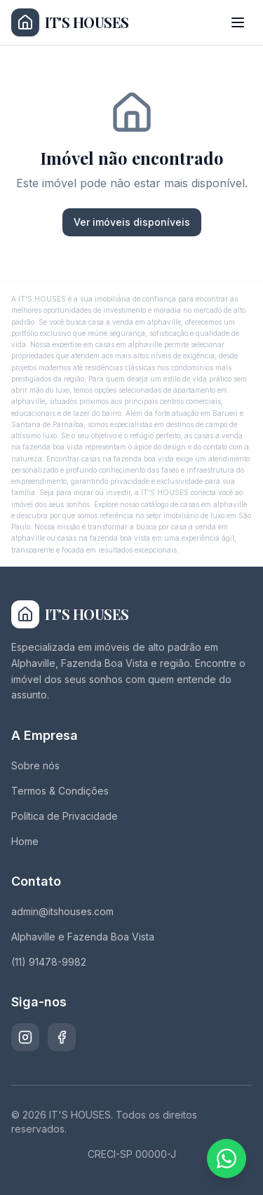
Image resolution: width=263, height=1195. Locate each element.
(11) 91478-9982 (48, 962)
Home (25, 841)
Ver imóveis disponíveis (132, 222)
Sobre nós (35, 765)
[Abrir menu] (238, 22)
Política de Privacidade (64, 816)
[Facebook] (62, 1037)
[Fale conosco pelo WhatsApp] (226, 1158)
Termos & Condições (60, 791)
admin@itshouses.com (62, 911)
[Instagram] (25, 1037)
